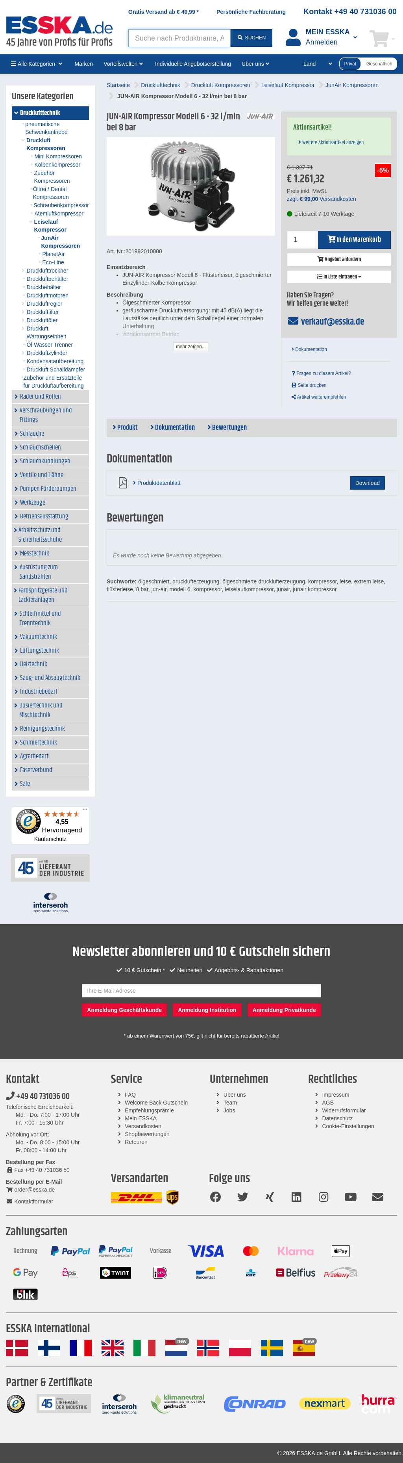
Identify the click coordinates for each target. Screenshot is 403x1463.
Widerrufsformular (344, 1110)
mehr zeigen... (191, 346)
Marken (83, 64)
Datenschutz (337, 1118)
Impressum (335, 1095)
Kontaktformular (29, 1201)
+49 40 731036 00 (38, 1096)
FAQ (130, 1095)
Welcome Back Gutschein (156, 1102)
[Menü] (85, 811)
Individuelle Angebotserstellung (193, 64)
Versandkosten (143, 1126)
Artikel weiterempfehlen (319, 397)
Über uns (235, 1095)
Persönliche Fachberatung (251, 12)
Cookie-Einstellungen (348, 1126)
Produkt (125, 427)
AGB (328, 1102)
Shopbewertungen (147, 1134)
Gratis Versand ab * (163, 12)
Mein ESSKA (141, 1118)
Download (367, 483)
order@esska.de (30, 1189)
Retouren (136, 1142)
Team (230, 1102)
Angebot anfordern (339, 259)
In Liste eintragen (339, 277)
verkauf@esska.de (325, 322)
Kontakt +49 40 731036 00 (350, 11)
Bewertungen (227, 427)
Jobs (229, 1110)
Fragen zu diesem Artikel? (321, 373)
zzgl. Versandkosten (321, 199)
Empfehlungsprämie (149, 1110)
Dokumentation (309, 349)
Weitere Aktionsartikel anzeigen (331, 142)
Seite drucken (309, 385)
